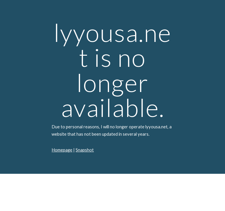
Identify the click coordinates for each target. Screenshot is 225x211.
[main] (112, 87)
